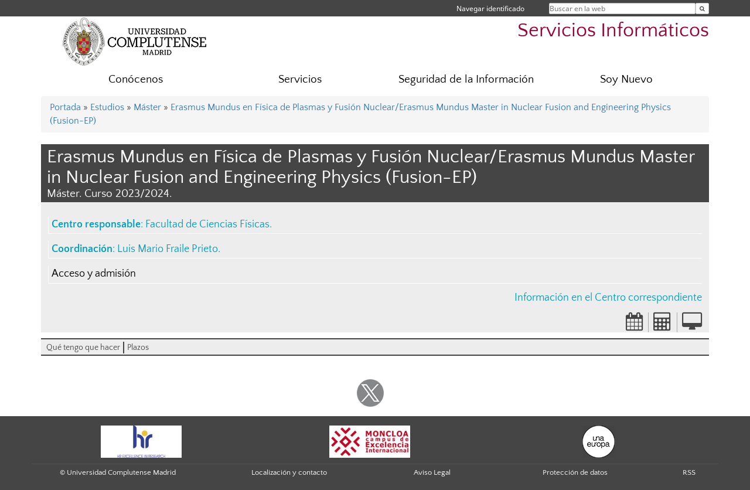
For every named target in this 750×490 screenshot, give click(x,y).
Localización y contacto (289, 472)
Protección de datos (575, 472)
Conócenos (135, 79)
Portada (65, 107)
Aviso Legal (432, 472)
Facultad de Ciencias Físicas (207, 224)
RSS (689, 472)
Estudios (107, 107)
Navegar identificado (490, 8)
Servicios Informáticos (613, 31)
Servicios (300, 79)
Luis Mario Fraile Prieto (167, 249)
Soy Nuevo (626, 79)
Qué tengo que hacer (83, 347)
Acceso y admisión (94, 274)
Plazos (138, 347)
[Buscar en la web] (702, 8)
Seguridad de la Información (466, 79)
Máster (147, 107)
